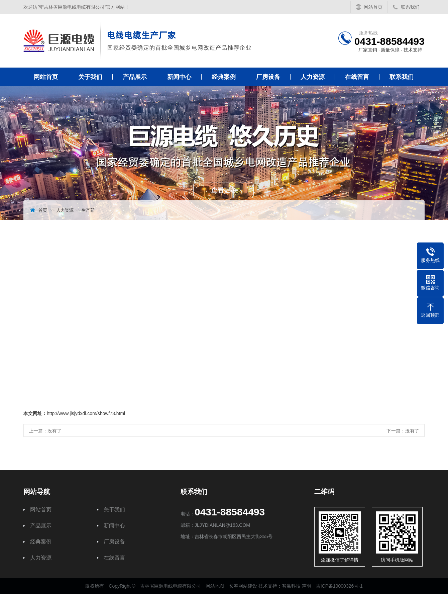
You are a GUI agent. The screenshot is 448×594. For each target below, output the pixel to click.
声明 (306, 586)
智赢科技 (291, 586)
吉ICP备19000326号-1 (339, 586)
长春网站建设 (243, 586)
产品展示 (135, 77)
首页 (42, 210)
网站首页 (373, 7)
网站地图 (215, 586)
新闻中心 (179, 77)
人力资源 (313, 77)
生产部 (88, 210)
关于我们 (90, 77)
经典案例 (224, 77)
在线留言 (357, 77)
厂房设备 (268, 77)
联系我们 (410, 7)
